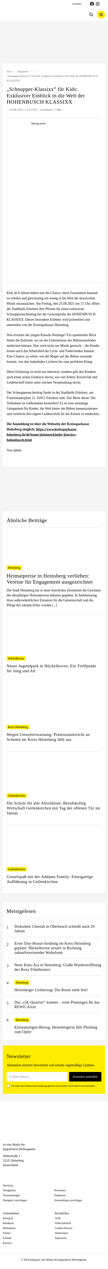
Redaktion (8, 1223)
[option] (54, 42)
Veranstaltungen (11, 1195)
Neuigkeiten (9, 1190)
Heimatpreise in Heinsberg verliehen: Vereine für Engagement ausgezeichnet (50, 579)
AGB (58, 1218)
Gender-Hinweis (63, 1228)
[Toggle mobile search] (91, 15)
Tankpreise (60, 1195)
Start (9, 71)
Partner (6, 1233)
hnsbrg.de (8, 1218)
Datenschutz (61, 1233)
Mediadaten (9, 1228)
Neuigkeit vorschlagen (15, 1200)
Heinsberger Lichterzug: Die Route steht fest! (51, 990)
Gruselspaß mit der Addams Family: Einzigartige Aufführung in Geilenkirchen (50, 879)
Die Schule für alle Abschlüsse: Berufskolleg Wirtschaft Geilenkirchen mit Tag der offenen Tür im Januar (53, 808)
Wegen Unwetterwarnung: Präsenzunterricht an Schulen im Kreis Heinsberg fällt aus (48, 737)
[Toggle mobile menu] (101, 14)
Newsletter (60, 1190)
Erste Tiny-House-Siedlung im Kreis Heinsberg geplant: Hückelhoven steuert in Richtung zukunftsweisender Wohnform (52, 948)
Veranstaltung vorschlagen (68, 1200)
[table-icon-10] (54, 205)
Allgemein (22, 71)
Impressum (61, 1238)
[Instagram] (11, 1172)
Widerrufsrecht (63, 1223)
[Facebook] (5, 1172)
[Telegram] (18, 1172)
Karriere (7, 1243)
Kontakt (7, 1238)
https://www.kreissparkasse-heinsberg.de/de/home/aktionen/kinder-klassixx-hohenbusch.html (42, 434)
